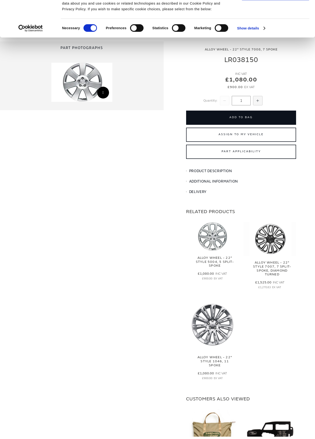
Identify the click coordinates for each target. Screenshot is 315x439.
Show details (248, 59)
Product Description (210, 171)
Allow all (275, 11)
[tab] (241, 171)
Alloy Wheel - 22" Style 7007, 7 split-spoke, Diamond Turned (272, 268)
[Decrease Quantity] (224, 100)
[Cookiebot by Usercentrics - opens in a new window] (30, 59)
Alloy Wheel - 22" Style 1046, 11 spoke (214, 361)
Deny (275, 25)
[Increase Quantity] (257, 100)
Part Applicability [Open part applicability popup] (241, 151)
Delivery (198, 192)
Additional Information (213, 181)
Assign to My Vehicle (241, 134)
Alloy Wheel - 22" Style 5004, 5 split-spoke (215, 262)
